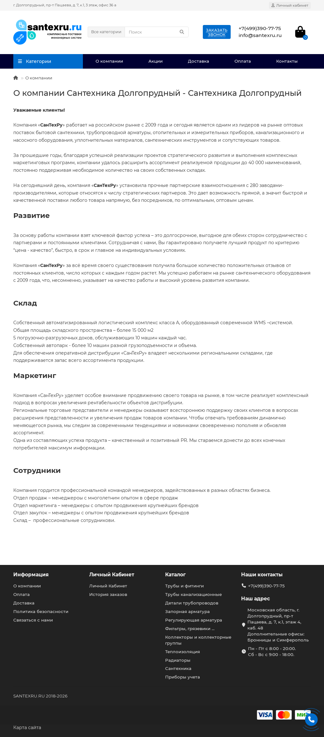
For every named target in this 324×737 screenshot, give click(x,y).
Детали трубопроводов (191, 602)
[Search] (157, 32)
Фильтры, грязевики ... (190, 628)
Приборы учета (182, 676)
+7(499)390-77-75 (266, 585)
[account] (290, 5)
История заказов (108, 594)
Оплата (242, 61)
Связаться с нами (33, 619)
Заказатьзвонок (216, 32)
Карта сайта (27, 727)
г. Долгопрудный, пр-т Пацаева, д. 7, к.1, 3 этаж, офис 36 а (64, 5)
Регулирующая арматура (193, 619)
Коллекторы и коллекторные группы (198, 640)
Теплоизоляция (182, 651)
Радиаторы (177, 660)
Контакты (287, 61)
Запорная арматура (187, 611)
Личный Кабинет (111, 575)
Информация (31, 575)
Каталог (175, 575)
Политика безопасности (40, 611)
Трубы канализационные (193, 594)
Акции (155, 61)
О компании (109, 61)
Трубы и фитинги (184, 585)
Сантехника (178, 668)
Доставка (198, 61)
